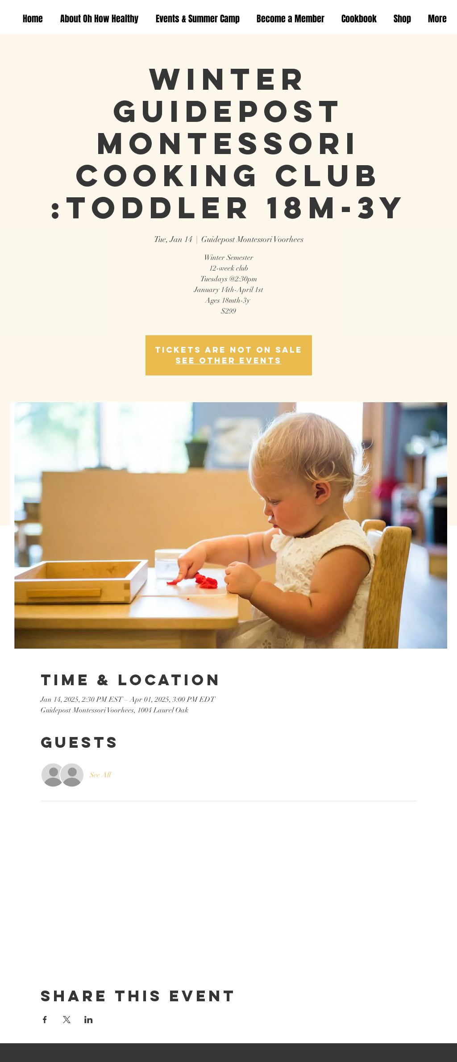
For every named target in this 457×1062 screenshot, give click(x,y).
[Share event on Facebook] (45, 1019)
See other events (228, 360)
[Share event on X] (66, 1019)
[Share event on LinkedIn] (88, 1019)
